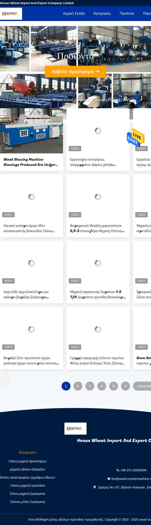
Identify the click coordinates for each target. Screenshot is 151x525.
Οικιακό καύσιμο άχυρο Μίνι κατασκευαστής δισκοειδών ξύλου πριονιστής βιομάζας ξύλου (28, 228)
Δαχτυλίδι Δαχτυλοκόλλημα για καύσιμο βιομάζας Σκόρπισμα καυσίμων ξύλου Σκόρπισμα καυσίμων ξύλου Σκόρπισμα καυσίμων (31, 294)
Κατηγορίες (102, 13)
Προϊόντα (127, 13)
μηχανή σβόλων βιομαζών (27, 469)
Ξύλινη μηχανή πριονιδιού (27, 485)
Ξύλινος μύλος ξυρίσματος (28, 502)
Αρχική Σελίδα (74, 13)
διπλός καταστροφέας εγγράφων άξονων (27, 477)
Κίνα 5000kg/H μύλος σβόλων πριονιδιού (56, 519)
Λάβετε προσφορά (72, 71)
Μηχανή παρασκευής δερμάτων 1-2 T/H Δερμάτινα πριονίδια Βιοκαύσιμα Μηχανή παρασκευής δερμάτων (97, 294)
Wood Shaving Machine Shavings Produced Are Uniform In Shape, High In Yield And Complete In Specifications (31, 162)
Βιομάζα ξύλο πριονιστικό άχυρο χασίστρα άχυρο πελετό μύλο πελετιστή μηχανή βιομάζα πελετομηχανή (32, 360)
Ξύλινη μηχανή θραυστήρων (28, 461)
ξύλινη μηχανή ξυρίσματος (27, 493)
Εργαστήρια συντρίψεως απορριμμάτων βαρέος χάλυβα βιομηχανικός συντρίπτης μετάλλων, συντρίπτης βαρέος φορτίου (96, 162)
